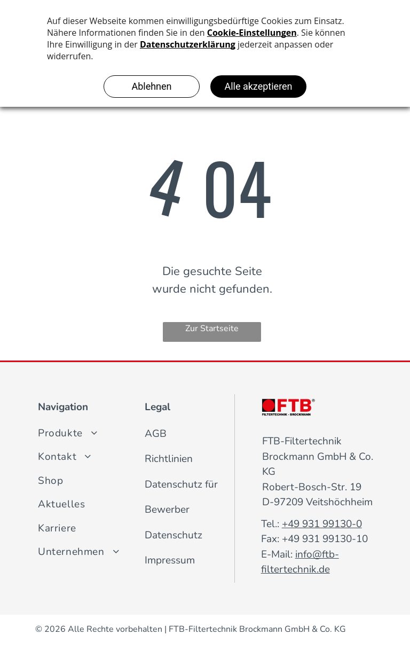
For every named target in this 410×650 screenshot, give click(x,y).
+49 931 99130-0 (322, 524)
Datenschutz (173, 535)
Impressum (170, 560)
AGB (156, 434)
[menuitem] (123, 433)
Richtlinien (169, 459)
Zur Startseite (212, 328)
